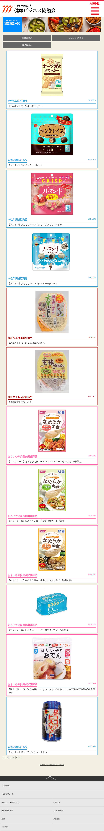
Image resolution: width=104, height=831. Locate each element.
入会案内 (56, 819)
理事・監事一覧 (7, 810)
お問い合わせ (58, 810)
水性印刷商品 (27, 38)
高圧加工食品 (27, 45)
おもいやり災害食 (76, 38)
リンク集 (4, 827)
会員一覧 (56, 802)
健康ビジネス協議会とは (10, 802)
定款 (3, 819)
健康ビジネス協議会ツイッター (52, 765)
